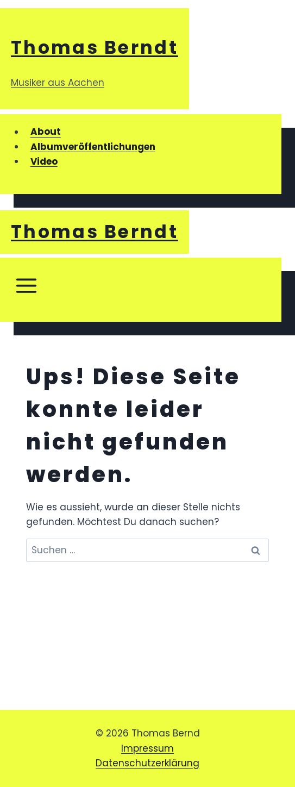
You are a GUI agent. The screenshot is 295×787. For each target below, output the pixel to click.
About (45, 132)
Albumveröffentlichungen (92, 146)
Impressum (147, 748)
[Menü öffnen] (26, 289)
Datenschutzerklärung (147, 763)
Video (44, 161)
